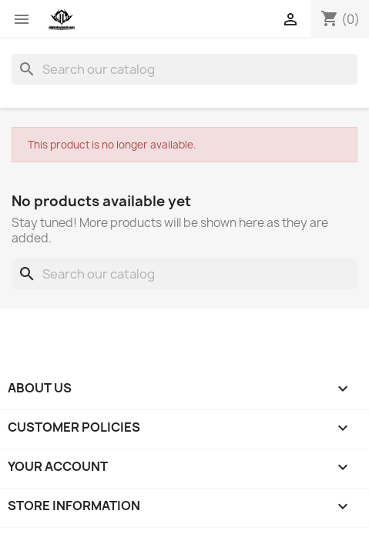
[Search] (184, 69)
